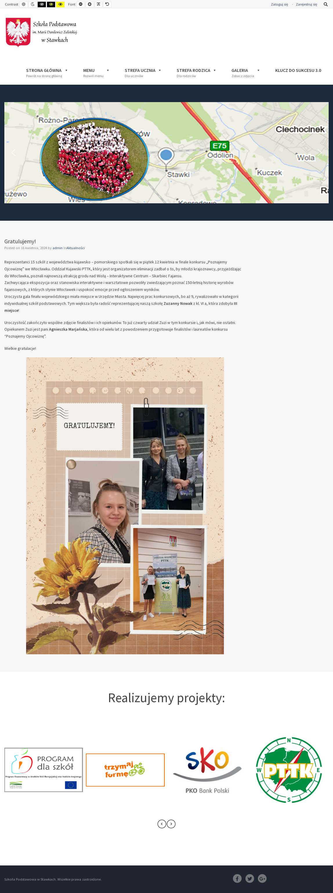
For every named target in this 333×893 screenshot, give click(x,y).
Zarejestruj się (306, 4)
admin (58, 248)
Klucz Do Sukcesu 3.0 (298, 70)
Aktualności (75, 248)
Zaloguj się (279, 4)
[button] (13, 152)
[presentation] (162, 824)
